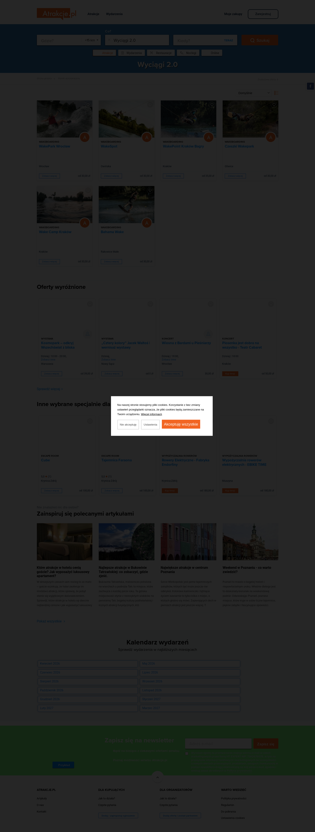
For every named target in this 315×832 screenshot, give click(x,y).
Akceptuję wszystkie (181, 424)
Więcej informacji (151, 414)
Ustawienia (150, 424)
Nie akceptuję (128, 424)
